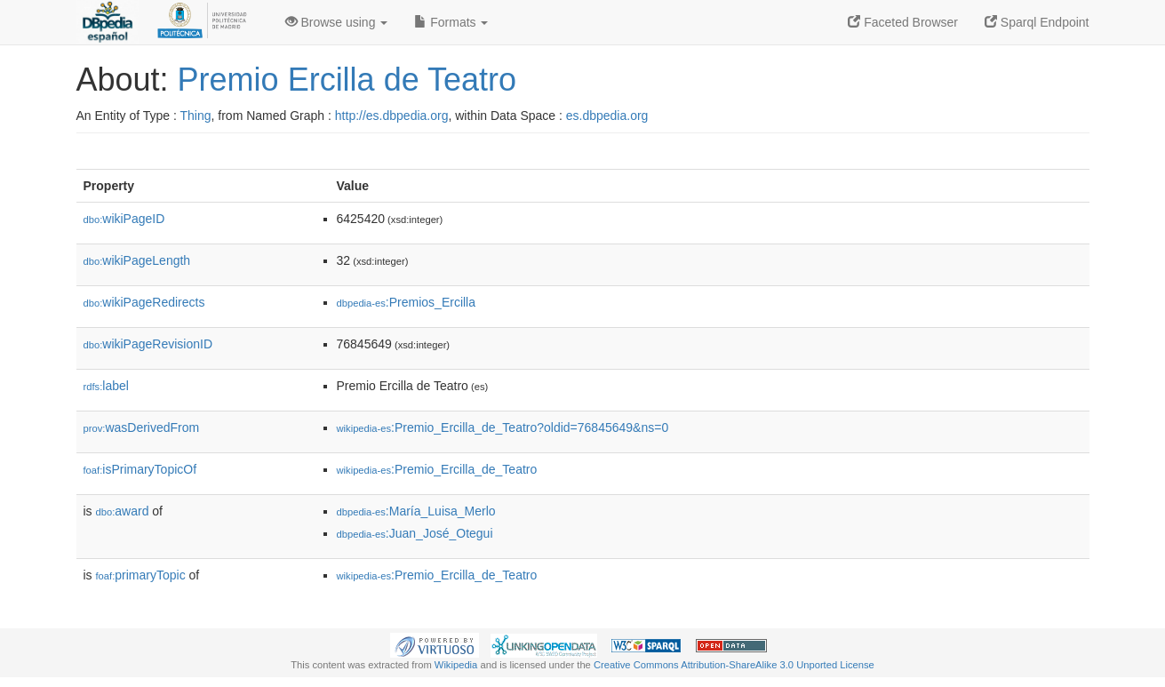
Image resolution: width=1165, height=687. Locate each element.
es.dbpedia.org (607, 115)
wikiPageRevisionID (148, 344)
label (106, 386)
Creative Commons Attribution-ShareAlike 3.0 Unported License (734, 664)
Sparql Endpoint (1037, 22)
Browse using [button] (336, 22)
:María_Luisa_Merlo (416, 511)
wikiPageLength (137, 260)
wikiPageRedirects (144, 302)
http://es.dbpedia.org (392, 115)
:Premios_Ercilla (406, 302)
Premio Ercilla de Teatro (347, 79)
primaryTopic (141, 575)
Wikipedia (456, 664)
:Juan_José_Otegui (415, 533)
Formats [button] (451, 22)
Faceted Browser (903, 22)
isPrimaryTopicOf (140, 469)
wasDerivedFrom (142, 427)
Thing (195, 115)
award (122, 511)
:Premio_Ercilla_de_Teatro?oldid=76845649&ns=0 (503, 427)
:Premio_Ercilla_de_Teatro (437, 469)
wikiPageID (124, 219)
